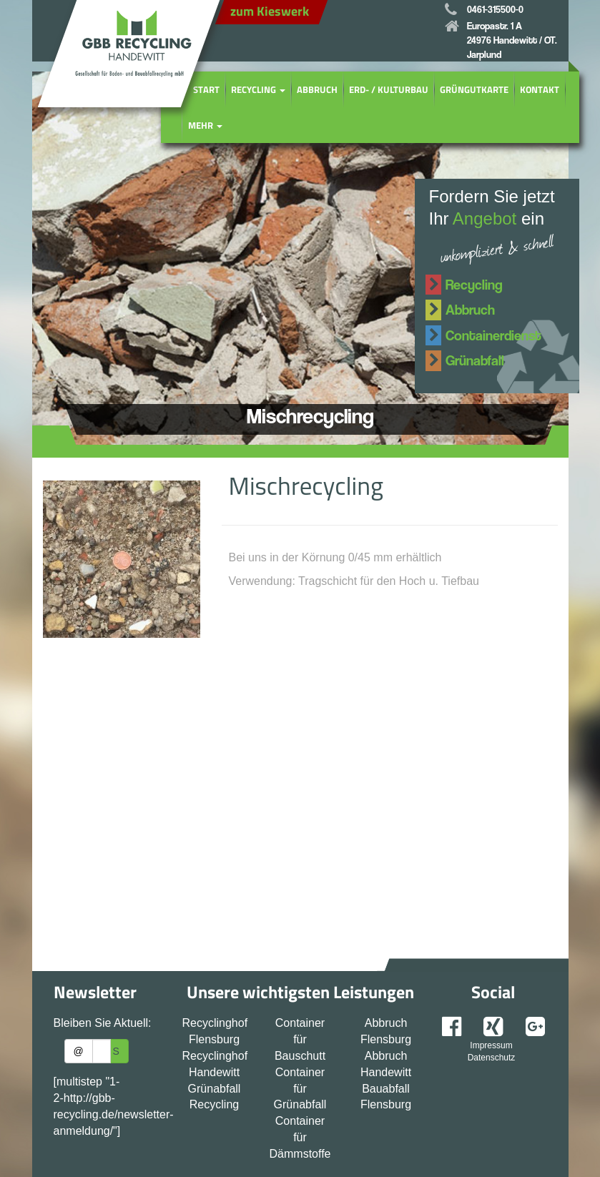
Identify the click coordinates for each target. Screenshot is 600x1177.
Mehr (205, 125)
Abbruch (317, 89)
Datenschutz (492, 1058)
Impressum (491, 1045)
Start (206, 89)
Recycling (258, 89)
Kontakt (539, 89)
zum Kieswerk (269, 11)
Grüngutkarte (474, 89)
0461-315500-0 (495, 9)
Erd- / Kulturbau (388, 89)
